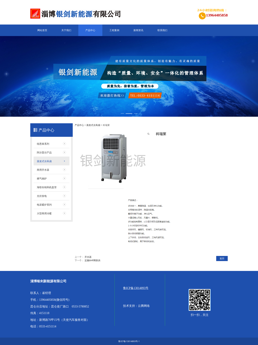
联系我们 (162, 30)
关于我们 (66, 30)
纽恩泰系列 (43, 143)
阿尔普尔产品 (44, 152)
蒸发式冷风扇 (44, 161)
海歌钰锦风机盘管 (47, 187)
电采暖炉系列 (44, 204)
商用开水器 (43, 169)
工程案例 (114, 30)
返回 (222, 258)
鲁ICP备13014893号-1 (129, 341)
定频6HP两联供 (93, 260)
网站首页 (42, 30)
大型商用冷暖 (44, 213)
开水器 (88, 256)
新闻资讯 (138, 30)
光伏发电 (42, 196)
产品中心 (90, 30)
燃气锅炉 (42, 178)
